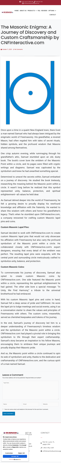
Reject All (21, 453)
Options (52, 10)
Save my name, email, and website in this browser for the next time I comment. (26, 409)
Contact (52, 15)
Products (32, 10)
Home (17, 10)
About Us (23, 10)
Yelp (26, 448)
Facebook (28, 446)
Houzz (27, 451)
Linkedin (28, 444)
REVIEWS (44, 10)
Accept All (14, 456)
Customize (9, 453)
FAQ (39, 10)
